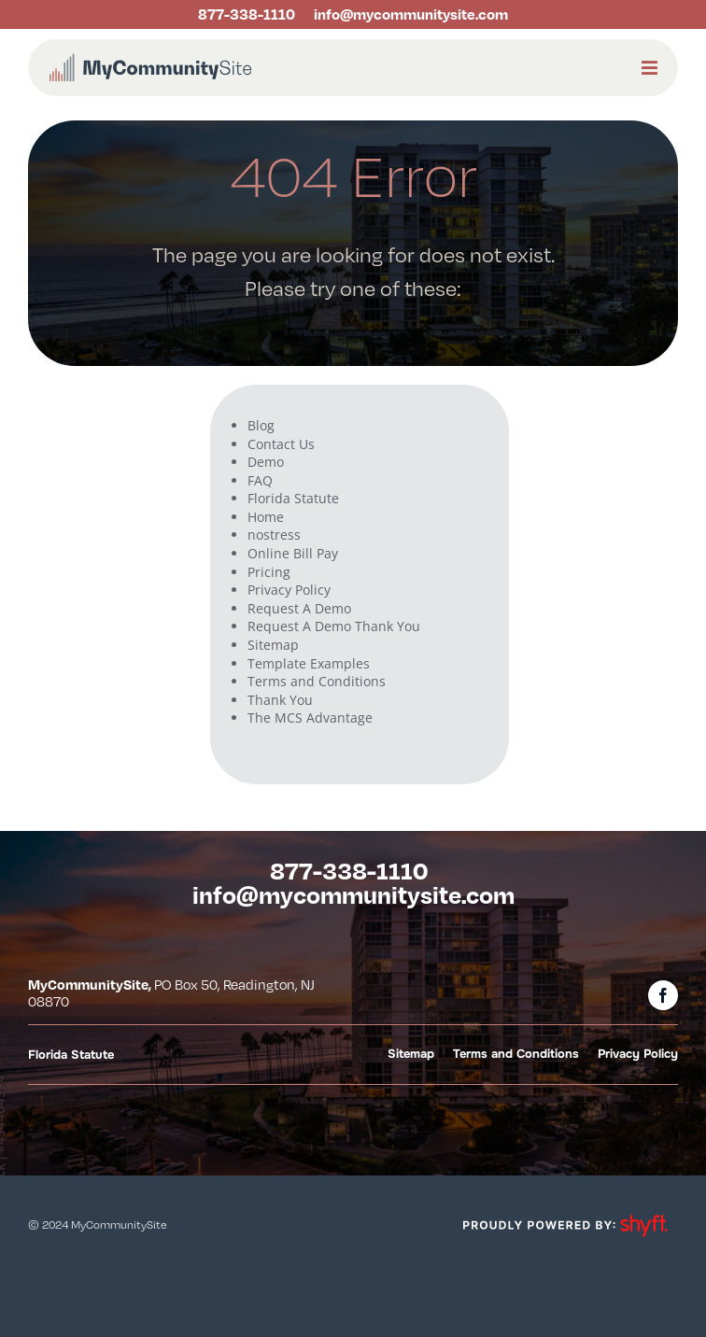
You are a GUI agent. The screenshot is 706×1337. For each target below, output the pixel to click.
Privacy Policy (289, 589)
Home (265, 517)
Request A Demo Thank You (333, 626)
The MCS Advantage (310, 717)
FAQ (260, 480)
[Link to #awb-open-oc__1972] (649, 68)
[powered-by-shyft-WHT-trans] (564, 1212)
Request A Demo (299, 608)
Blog (261, 425)
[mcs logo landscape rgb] (150, 57)
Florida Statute (293, 498)
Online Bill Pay (292, 553)
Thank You (280, 700)
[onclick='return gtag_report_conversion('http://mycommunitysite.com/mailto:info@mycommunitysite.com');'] (406, 14)
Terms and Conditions (316, 681)
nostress (274, 534)
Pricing (268, 572)
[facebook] (663, 995)
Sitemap (273, 645)
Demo (265, 462)
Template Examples (308, 663)
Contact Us (281, 444)
